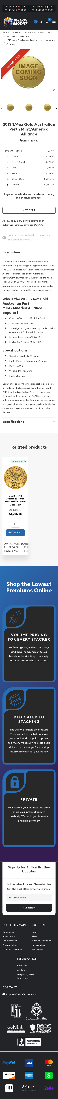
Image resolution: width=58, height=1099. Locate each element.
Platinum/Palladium (42, 940)
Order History (9, 940)
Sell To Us (22, 969)
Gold (34, 932)
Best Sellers (37, 949)
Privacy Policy (9, 945)
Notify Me (29, 210)
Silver (34, 936)
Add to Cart (15, 532)
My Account (8, 936)
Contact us (8, 932)
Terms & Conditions (12, 949)
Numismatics (38, 945)
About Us (22, 965)
